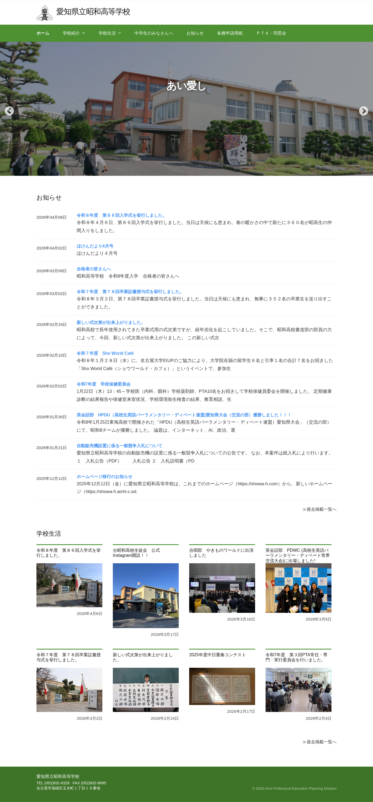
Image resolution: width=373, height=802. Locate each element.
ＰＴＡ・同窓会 (271, 33)
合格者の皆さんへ (94, 269)
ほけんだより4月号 (95, 246)
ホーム (42, 33)
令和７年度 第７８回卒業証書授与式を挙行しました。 (130, 291)
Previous (6, 108)
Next (361, 108)
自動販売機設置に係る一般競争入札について (119, 445)
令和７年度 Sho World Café (105, 353)
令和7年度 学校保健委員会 (103, 384)
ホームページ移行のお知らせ (104, 476)
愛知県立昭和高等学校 (93, 11)
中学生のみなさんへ (154, 33)
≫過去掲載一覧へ (319, 509)
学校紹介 (71, 33)
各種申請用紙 (230, 33)
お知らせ (195, 33)
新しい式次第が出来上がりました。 (111, 322)
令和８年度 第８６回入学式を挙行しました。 (122, 215)
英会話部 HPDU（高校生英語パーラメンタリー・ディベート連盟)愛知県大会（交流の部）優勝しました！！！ (184, 415)
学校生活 (107, 33)
